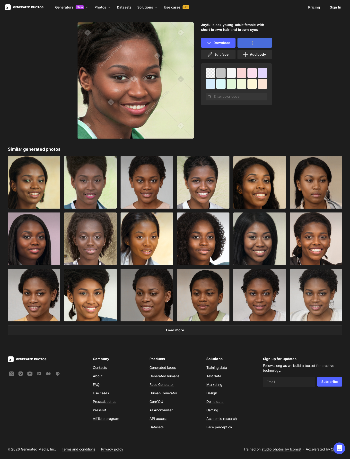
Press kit (99, 410)
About (98, 376)
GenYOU (156, 401)
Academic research (221, 418)
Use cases (176, 7)
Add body (254, 54)
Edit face (217, 54)
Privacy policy (112, 449)
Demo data (215, 401)
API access (158, 418)
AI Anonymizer (161, 410)
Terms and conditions (78, 449)
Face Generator (161, 384)
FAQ (96, 384)
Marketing (214, 384)
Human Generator (163, 393)
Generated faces (162, 367)
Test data (213, 376)
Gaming (212, 410)
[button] (339, 448)
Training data (216, 367)
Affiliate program (106, 418)
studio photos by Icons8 (281, 449)
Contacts (100, 367)
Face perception (219, 427)
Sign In (335, 7)
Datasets (124, 7)
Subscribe (329, 382)
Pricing (314, 7)
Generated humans (164, 376)
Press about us (104, 401)
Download (218, 43)
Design (211, 393)
